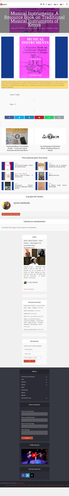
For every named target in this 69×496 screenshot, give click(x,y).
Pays (22, 379)
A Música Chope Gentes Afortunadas (58, 185)
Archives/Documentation (28, 376)
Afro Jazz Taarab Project (30, 329)
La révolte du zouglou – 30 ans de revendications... (24, 166)
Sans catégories (23, 173)
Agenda (23, 395)
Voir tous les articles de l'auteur (10, 214)
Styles (22, 387)
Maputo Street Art (54, 175)
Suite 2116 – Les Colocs (30, 316)
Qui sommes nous (26, 398)
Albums (23, 392)
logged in (15, 227)
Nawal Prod (27, 313)
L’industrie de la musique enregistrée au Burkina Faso (58, 166)
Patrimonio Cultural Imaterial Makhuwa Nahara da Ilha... (24, 186)
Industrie (23, 382)
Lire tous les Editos (29, 289)
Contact (67, 485)
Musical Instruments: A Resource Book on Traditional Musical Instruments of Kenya (34, 18)
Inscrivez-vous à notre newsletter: (33, 346)
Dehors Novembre (29, 310)
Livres (16, 163)
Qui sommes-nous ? (59, 485)
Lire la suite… (32, 277)
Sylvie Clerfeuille (33, 28)
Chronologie (46, 485)
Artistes (23, 384)
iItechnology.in (20, 483)
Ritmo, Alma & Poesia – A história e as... (24, 176)
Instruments (24, 390)
